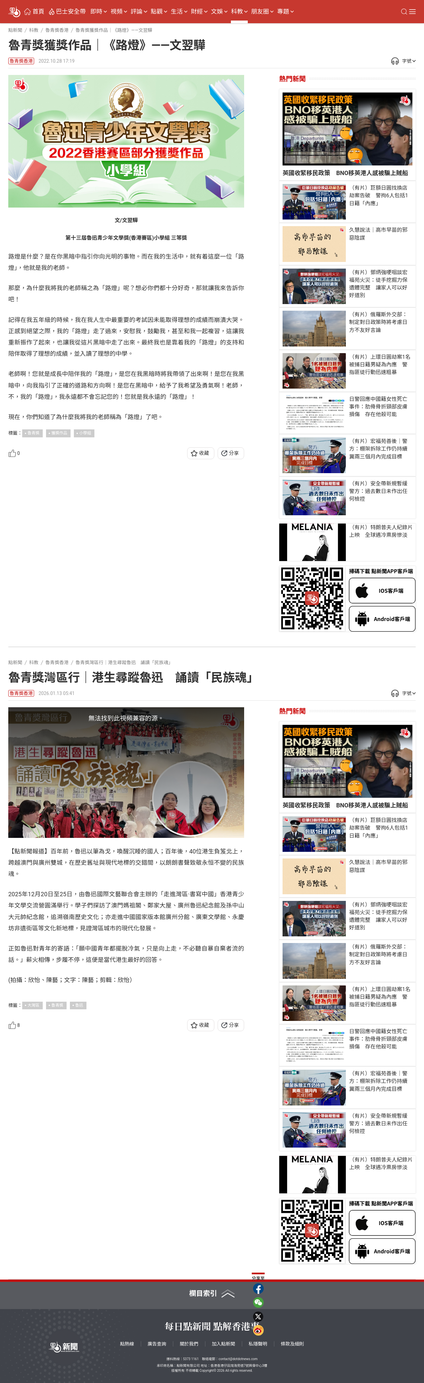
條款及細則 (292, 1344)
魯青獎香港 (21, 61)
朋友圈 (260, 12)
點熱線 (127, 1344)
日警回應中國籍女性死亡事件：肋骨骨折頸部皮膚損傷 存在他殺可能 (378, 406)
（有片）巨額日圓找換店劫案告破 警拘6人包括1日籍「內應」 (378, 195)
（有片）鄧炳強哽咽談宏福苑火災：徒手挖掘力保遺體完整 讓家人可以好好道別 (378, 284)
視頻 (117, 12)
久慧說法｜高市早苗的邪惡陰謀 (378, 234)
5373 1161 (190, 1359)
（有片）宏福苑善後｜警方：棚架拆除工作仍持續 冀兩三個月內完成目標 (380, 449)
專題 (283, 12)
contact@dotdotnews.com (238, 1359)
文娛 (217, 12)
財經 (197, 12)
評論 (136, 12)
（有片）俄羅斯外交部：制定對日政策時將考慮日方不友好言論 (378, 322)
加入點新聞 (223, 1344)
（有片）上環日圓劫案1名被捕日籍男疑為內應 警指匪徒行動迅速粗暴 (379, 364)
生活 (177, 12)
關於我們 (189, 1344)
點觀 (157, 12)
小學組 (85, 433)
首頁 (38, 12)
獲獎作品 (59, 433)
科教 (237, 12)
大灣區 (33, 1007)
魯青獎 (33, 433)
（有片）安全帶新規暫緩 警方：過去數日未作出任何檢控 (380, 491)
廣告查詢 (157, 1344)
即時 (96, 12)
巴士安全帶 (71, 12)
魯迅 (79, 1007)
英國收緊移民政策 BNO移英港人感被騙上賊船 (345, 172)
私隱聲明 (258, 1344)
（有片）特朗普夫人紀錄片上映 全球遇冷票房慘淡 (381, 531)
